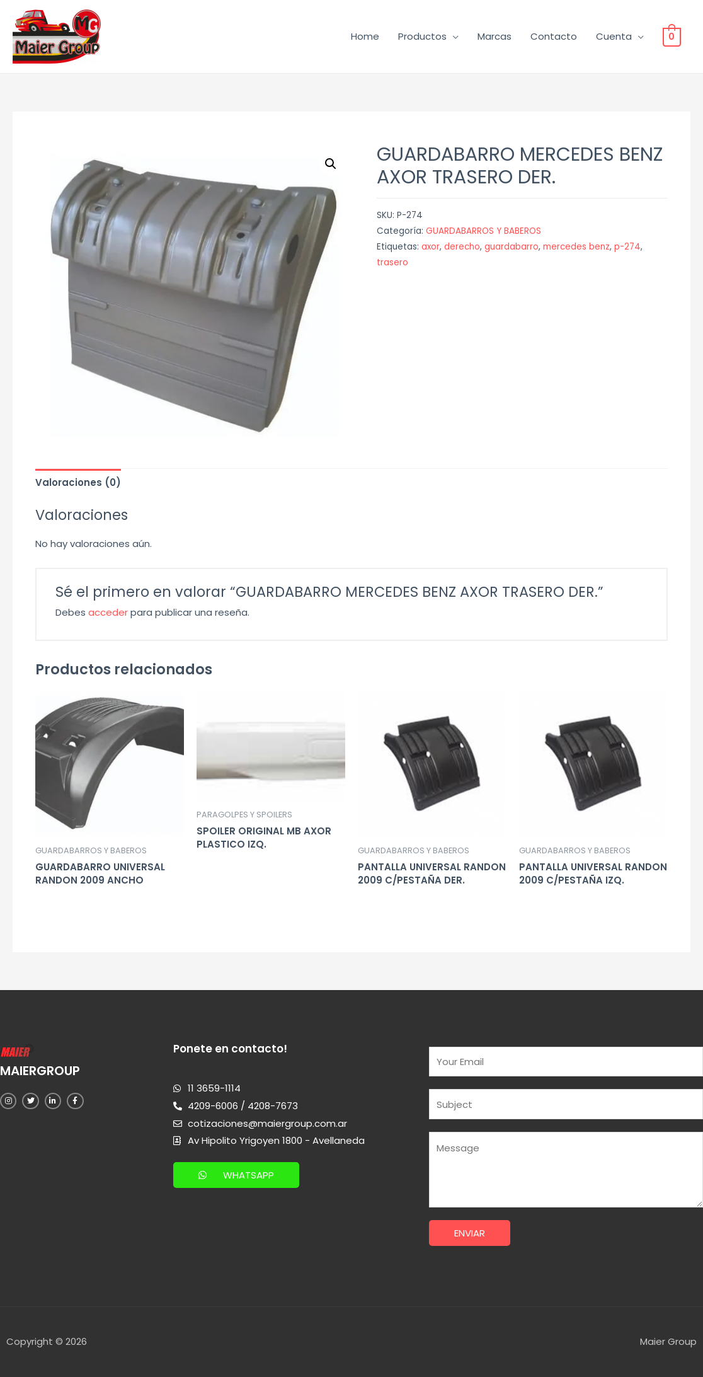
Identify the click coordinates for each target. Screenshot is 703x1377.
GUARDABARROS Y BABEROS (483, 231)
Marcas (496, 36)
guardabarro (511, 247)
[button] (236, 1175)
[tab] (78, 482)
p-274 (627, 247)
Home (366, 36)
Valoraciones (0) (78, 482)
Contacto (555, 36)
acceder (108, 612)
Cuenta (615, 36)
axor (430, 247)
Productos (423, 36)
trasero (392, 262)
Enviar (469, 1233)
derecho (462, 247)
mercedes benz (576, 247)
